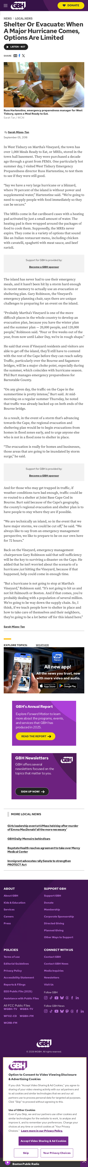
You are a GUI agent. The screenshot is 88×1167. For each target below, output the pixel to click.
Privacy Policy (13, 970)
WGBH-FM (27, 1016)
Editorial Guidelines (16, 963)
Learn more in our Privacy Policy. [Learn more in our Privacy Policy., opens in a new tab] (42, 1130)
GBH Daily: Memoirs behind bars (28, 839)
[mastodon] (67, 1011)
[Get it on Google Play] (67, 686)
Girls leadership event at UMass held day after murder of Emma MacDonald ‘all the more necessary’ (42, 827)
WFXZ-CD (10, 1016)
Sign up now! (30, 791)
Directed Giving (54, 923)
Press (7, 923)
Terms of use (12, 956)
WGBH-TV (10, 1009)
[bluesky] (62, 998)
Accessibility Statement (19, 977)
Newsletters (51, 977)
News (8, 18)
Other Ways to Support (58, 937)
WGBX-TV (26, 1009)
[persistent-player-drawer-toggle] (84, 1162)
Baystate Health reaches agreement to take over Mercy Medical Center (43, 850)
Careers (9, 916)
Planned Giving (53, 930)
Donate (71, 5)
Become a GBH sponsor (44, 267)
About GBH (11, 895)
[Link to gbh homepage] (18, 5)
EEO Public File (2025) (18, 991)
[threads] (67, 998)
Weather (42, 645)
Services (9, 909)
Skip (26, 1153)
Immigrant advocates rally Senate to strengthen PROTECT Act (39, 863)
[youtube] (56, 998)
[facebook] (72, 998)
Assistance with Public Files (21, 998)
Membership (52, 909)
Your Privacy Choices (57, 1153)
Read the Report (33, 736)
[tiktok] (51, 998)
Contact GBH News (56, 963)
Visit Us (48, 984)
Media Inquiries (53, 970)
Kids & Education (14, 902)
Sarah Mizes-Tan (18, 132)
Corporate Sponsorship (59, 916)
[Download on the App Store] (47, 686)
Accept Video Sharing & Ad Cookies (43, 1141)
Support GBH (52, 895)
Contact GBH (52, 956)
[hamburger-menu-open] (7, 5)
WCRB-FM (10, 1022)
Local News (23, 18)
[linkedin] (77, 998)
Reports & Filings (14, 984)
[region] (45, 1109)
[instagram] (46, 998)
